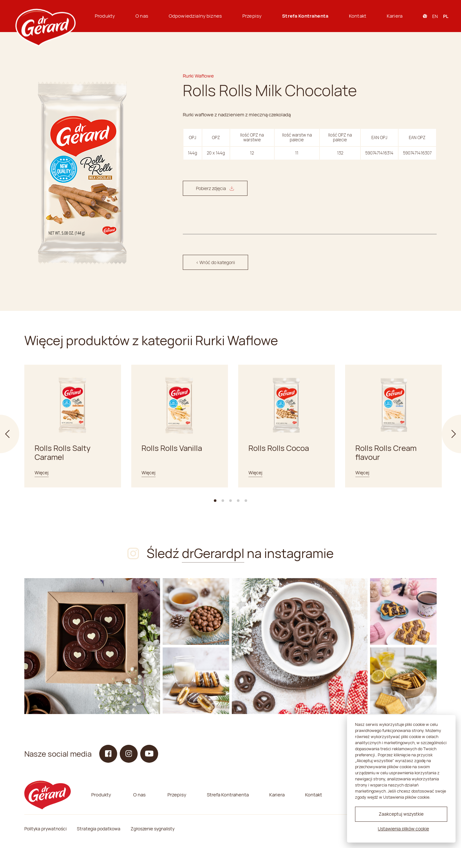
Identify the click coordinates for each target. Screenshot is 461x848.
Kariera (394, 15)
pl (445, 16)
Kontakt (357, 15)
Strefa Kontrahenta (305, 15)
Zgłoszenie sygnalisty (152, 829)
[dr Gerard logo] (45, 16)
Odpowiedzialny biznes (195, 15)
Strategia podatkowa (98, 829)
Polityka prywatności (45, 829)
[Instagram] (92, 646)
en (435, 16)
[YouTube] (149, 754)
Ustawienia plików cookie (403, 829)
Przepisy (252, 15)
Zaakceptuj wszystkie (401, 814)
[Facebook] (108, 754)
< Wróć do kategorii (215, 262)
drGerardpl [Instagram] (213, 553)
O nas (141, 15)
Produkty (105, 15)
